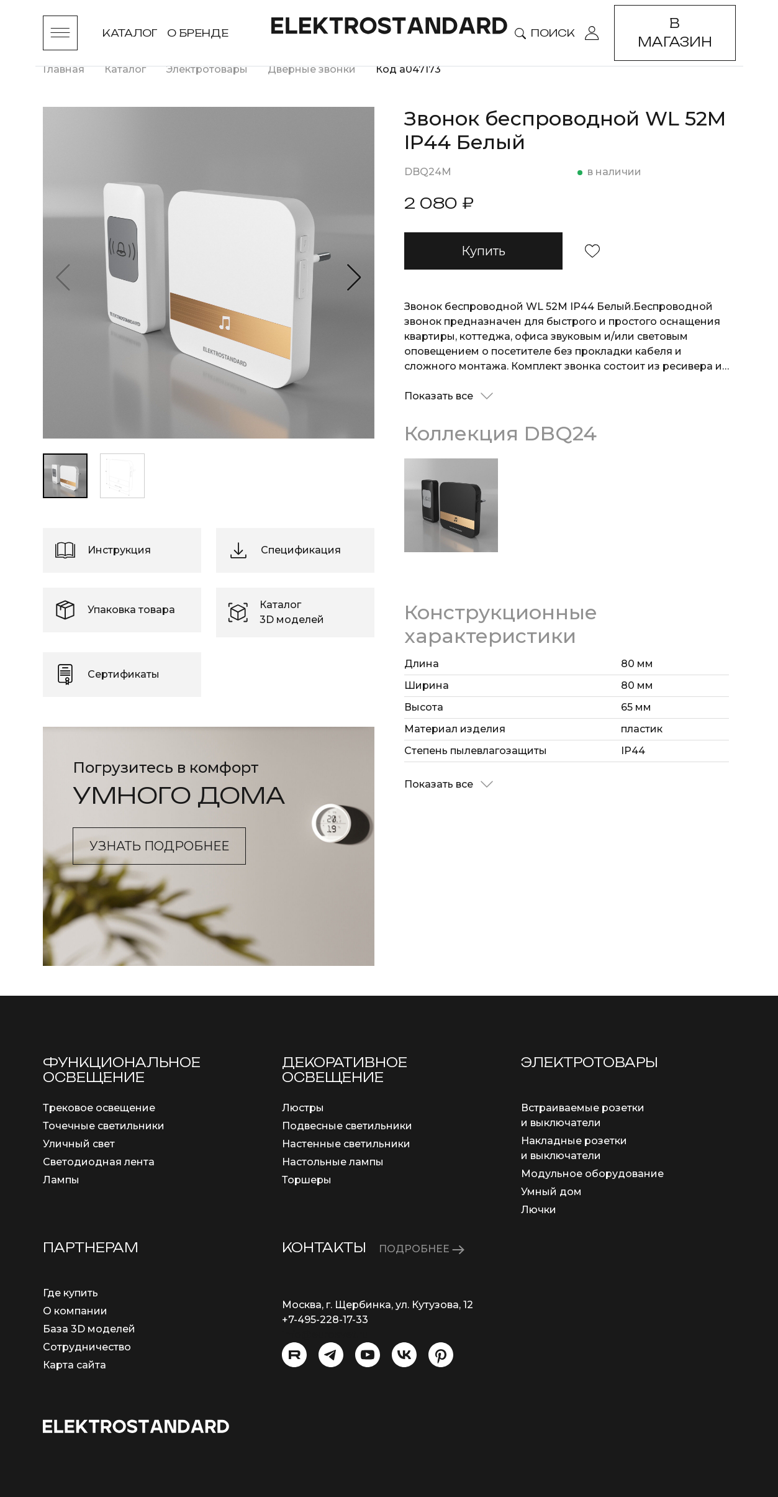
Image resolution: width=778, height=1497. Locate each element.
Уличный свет (79, 1144)
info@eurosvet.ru (325, 1334)
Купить (483, 250)
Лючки (538, 1210)
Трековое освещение (99, 1108)
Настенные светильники (346, 1144)
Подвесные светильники (347, 1126)
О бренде (197, 33)
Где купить (70, 1293)
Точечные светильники (104, 1126)
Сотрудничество (87, 1347)
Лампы (61, 1180)
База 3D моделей (89, 1329)
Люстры (303, 1108)
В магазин (675, 33)
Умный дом (551, 1192)
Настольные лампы (333, 1162)
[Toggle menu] (60, 33)
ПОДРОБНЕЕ (421, 1249)
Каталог (129, 33)
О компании (75, 1311)
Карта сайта (74, 1365)
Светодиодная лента (99, 1162)
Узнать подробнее (159, 846)
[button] (354, 277)
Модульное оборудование (592, 1174)
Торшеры (307, 1180)
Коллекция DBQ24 (500, 433)
